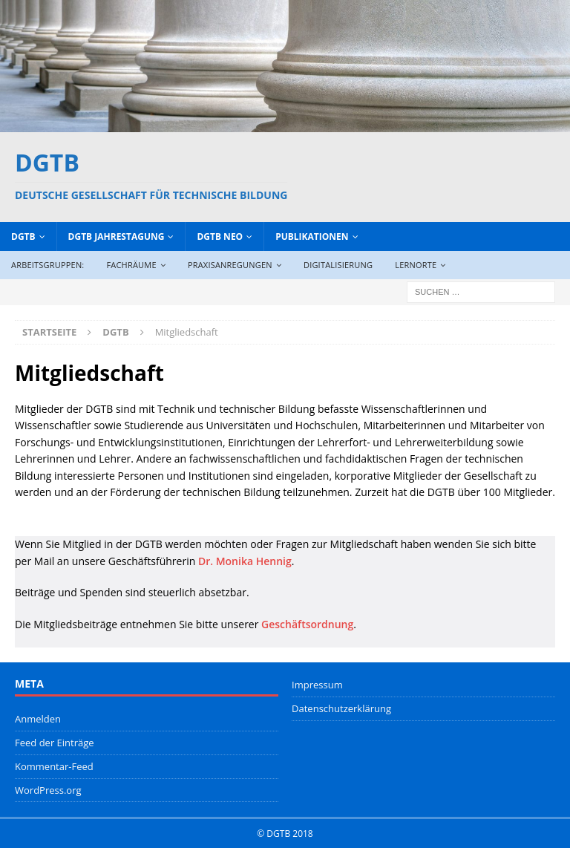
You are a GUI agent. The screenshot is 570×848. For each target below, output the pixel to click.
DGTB (23, 236)
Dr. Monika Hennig (245, 561)
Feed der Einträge (54, 742)
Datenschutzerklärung (341, 708)
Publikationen (311, 236)
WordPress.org (48, 790)
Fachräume (131, 264)
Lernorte (415, 264)
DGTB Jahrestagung (116, 236)
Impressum (317, 684)
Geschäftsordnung (307, 624)
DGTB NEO (220, 236)
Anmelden (38, 718)
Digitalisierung (338, 264)
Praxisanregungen (230, 264)
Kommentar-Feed (54, 766)
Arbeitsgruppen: (47, 264)
